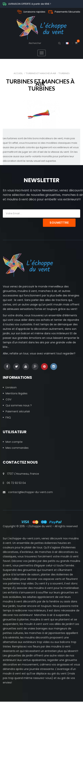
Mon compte (14, 442)
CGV (8, 399)
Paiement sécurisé (18, 411)
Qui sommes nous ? (19, 405)
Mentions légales (16, 393)
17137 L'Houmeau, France (21, 474)
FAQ (8, 417)
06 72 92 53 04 (14, 483)
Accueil (18, 73)
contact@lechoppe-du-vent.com (28, 492)
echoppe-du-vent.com (24, 538)
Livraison (11, 387)
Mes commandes (17, 448)
